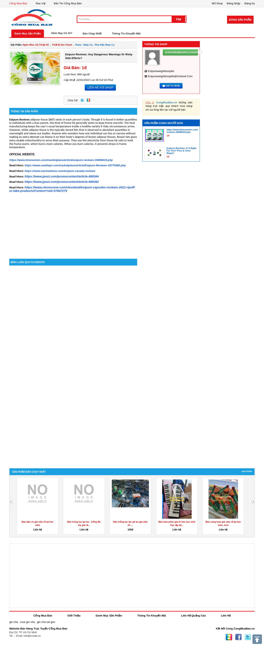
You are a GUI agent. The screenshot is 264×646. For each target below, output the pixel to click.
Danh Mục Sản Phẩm (27, 33)
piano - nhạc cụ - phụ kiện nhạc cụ (94, 45)
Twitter (82, 100)
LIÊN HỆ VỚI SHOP (100, 87)
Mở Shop (217, 3)
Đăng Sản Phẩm (240, 19)
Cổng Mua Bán (18, 3)
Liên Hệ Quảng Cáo (193, 615)
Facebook (238, 637)
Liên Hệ (226, 615)
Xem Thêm (247, 471)
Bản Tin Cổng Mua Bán (68, 3)
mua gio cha (27, 622)
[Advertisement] (73, 224)
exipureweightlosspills (161, 71)
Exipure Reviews (19, 119)
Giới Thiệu (73, 615)
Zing (88, 100)
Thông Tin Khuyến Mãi (126, 33)
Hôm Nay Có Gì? (61, 33)
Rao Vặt (41, 3)
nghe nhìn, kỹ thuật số (36, 45)
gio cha (13, 622)
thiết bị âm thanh (62, 45)
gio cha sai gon (46, 622)
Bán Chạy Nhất (92, 33)
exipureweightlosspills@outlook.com (170, 76)
